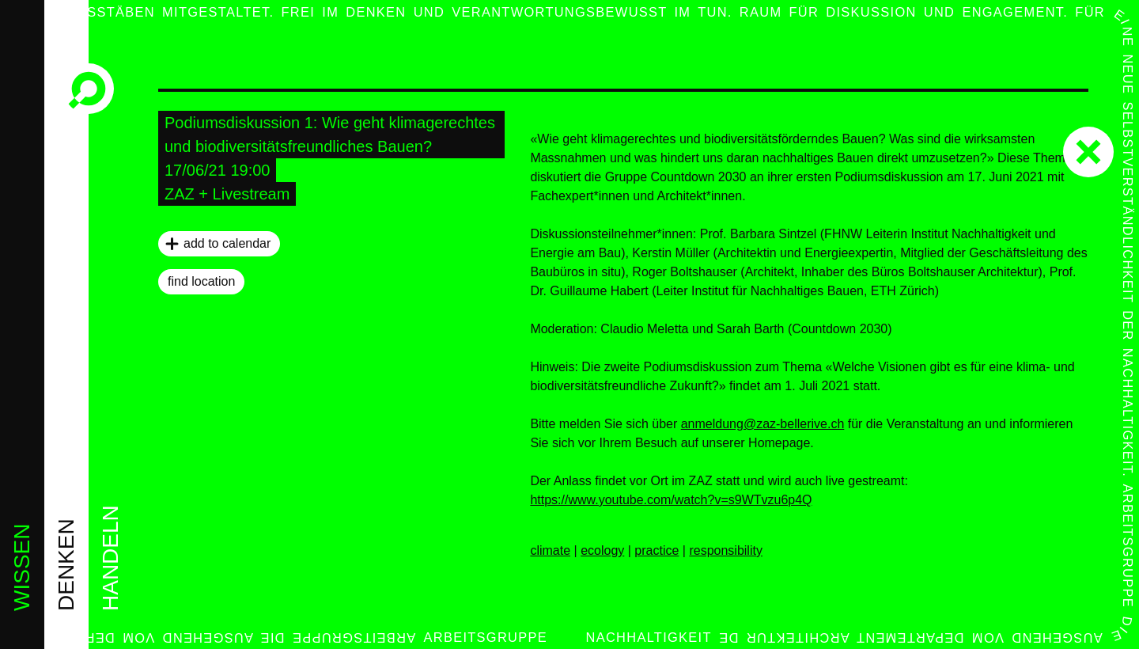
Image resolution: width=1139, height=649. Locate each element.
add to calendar (227, 243)
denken (66, 564)
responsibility (725, 550)
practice (656, 550)
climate (550, 550)
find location (201, 281)
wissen (21, 567)
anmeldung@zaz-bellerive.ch (763, 424)
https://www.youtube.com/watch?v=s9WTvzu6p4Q (671, 500)
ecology (602, 550)
